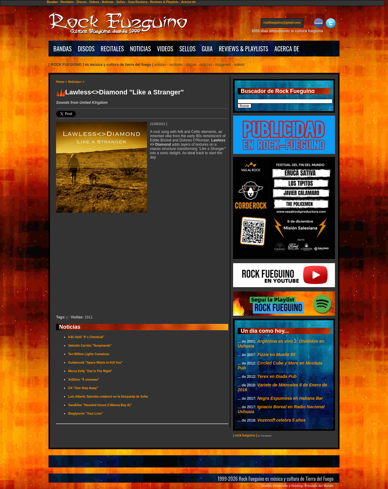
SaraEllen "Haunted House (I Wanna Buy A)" (100, 405)
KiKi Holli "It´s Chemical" (86, 337)
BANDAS (62, 48)
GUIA (207, 48)
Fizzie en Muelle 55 (276, 354)
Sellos (120, 2)
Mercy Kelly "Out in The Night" (90, 371)
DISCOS (86, 48)
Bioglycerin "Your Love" (85, 413)
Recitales (67, 2)
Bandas (52, 2)
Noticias (108, 2)
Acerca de (188, 2)
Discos (81, 2)
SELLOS (187, 48)
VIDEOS (165, 48)
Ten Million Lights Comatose (88, 354)
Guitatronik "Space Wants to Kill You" (95, 362)
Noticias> (75, 81)
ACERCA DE (286, 48)
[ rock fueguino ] (245, 435)
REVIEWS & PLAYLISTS (243, 48)
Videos (94, 2)
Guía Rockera (137, 2)
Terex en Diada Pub (276, 376)
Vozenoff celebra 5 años (281, 420)
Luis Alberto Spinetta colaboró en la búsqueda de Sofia (108, 396)
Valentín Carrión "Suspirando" (90, 345)
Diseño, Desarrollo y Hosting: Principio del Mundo (297, 485)
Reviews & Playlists (164, 2)
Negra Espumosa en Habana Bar (290, 398)
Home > (61, 81)
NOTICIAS (140, 48)
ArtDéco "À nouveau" (83, 379)
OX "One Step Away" (83, 388)
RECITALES (112, 48)
